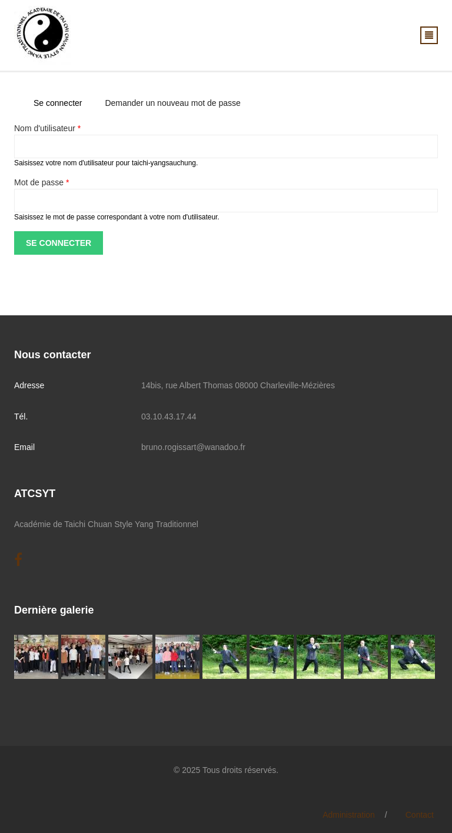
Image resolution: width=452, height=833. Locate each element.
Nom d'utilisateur (47, 128)
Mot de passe (41, 182)
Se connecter (62, 103)
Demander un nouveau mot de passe (172, 103)
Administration (349, 814)
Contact (420, 814)
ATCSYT (34, 493)
